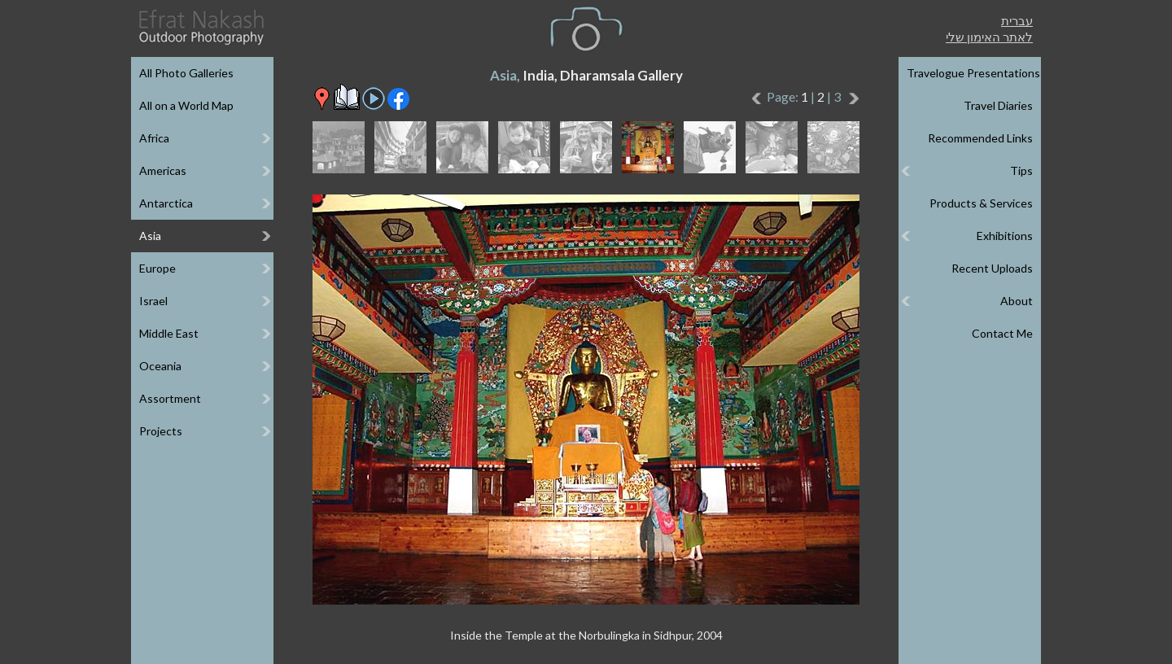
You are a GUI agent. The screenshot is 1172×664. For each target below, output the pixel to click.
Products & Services (981, 203)
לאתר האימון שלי (989, 36)
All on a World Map (186, 105)
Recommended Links (980, 138)
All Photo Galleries (186, 73)
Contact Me (1002, 333)
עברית (1017, 20)
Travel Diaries (998, 105)
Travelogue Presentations (973, 73)
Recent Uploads (992, 268)
